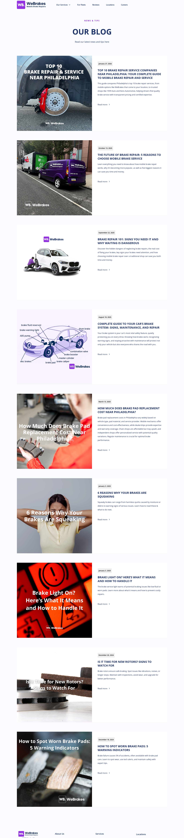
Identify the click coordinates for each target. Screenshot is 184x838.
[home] (35, 5)
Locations (141, 834)
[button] (63, 5)
